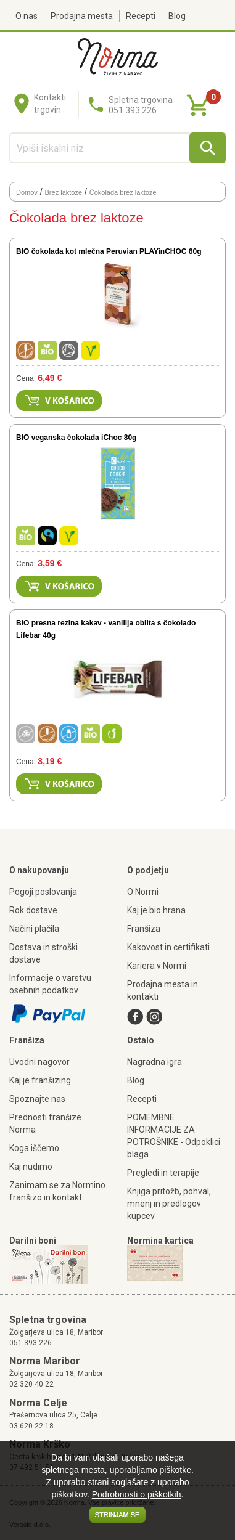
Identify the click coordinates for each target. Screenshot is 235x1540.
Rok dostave (33, 910)
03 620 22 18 (31, 1426)
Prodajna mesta (82, 16)
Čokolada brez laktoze (123, 192)
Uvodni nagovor (39, 1062)
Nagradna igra (154, 1062)
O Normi (143, 892)
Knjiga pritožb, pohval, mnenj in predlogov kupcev (169, 1203)
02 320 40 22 (31, 1384)
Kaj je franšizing (40, 1080)
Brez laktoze (64, 192)
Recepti (140, 16)
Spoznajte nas (37, 1099)
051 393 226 (30, 1342)
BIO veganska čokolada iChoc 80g (76, 437)
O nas (26, 16)
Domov (27, 192)
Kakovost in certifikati (168, 947)
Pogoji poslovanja (43, 892)
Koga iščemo (34, 1148)
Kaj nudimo (30, 1166)
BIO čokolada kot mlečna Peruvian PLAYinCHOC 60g (109, 251)
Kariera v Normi (156, 966)
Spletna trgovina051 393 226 (141, 105)
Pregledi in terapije (163, 1173)
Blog (177, 16)
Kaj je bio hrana (156, 910)
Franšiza (143, 929)
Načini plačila (34, 929)
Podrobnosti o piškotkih (136, 1494)
